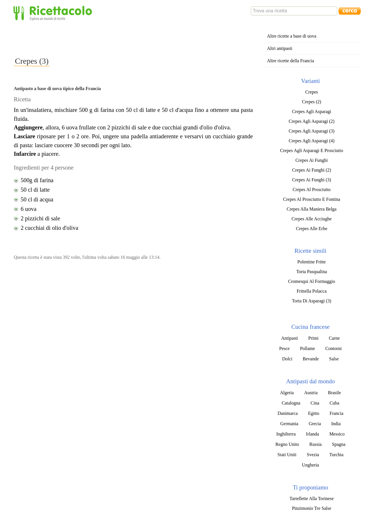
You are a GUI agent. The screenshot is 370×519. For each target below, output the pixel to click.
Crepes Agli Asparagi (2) (312, 121)
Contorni (333, 348)
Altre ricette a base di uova (291, 36)
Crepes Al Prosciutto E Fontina (311, 199)
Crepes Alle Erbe (311, 228)
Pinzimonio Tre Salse (311, 508)
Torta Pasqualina (311, 271)
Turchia (336, 454)
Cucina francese (310, 326)
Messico (336, 433)
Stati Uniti (286, 454)
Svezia (313, 454)
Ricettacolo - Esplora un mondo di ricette (53, 12)
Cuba (334, 403)
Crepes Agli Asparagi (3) (312, 131)
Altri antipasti (279, 48)
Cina (315, 403)
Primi (313, 338)
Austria (311, 392)
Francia (336, 413)
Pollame (307, 348)
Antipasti (289, 338)
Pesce (284, 348)
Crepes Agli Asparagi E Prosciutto (311, 150)
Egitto (313, 413)
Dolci (287, 358)
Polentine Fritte (311, 261)
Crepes (311, 92)
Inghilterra (286, 433)
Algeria (287, 392)
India (336, 423)
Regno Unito (287, 444)
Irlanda (312, 433)
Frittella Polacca (311, 291)
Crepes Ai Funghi (311, 160)
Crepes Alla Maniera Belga (312, 209)
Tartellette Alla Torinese (311, 498)
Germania (289, 423)
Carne (334, 338)
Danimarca (288, 413)
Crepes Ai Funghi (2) (311, 170)
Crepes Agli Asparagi (311, 111)
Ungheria (310, 464)
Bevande (311, 358)
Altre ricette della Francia (290, 60)
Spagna (338, 444)
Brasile (334, 392)
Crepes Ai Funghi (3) (311, 179)
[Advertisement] (118, 38)
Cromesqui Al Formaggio (311, 281)
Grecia (315, 423)
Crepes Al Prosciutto (311, 189)
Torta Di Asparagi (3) (311, 300)
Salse (334, 358)
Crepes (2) (311, 101)
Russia (315, 444)
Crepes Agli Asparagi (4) (312, 140)
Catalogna (291, 403)
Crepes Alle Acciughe (312, 218)
